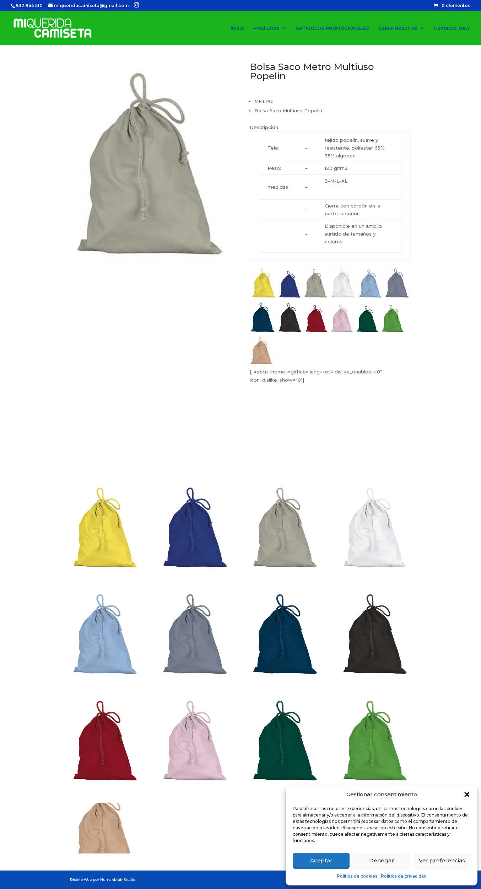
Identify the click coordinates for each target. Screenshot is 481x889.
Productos (266, 28)
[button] (466, 794)
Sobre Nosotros (397, 28)
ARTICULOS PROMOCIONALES (332, 28)
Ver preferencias (442, 860)
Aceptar (321, 860)
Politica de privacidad (404, 876)
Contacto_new (452, 28)
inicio (237, 28)
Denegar (381, 860)
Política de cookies (357, 876)
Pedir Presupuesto (292, 457)
